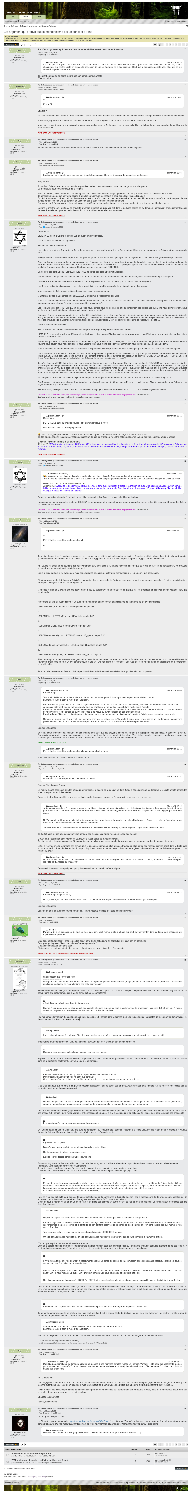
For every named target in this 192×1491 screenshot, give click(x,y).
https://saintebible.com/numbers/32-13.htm (89, 1421)
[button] (155, 44)
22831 (24, 937)
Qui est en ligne (10, 1474)
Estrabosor (20, 86)
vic (20, 919)
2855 (23, 93)
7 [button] (170, 45)
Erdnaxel (20, 1410)
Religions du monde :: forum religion (23, 12)
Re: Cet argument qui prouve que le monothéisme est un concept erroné (80, 49)
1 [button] (162, 45)
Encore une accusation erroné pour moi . (32, 1453)
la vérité (18, 1463)
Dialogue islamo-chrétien (52, 1463)
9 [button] (176, 45)
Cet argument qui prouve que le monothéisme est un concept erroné (48, 31)
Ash (50, 62)
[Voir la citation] (61, 62)
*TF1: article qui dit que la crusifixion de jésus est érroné (39, 1460)
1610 (23, 990)
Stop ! (20, 50)
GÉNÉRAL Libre (49, 1456)
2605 (23, 1432)
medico (160, 1453)
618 (24, 543)
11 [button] (184, 45)
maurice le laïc (163, 1460)
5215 (23, 57)
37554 (24, 246)
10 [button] (180, 45)
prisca (51, 97)
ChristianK (20, 961)
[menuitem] (23, 21)
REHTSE (18, 1456)
